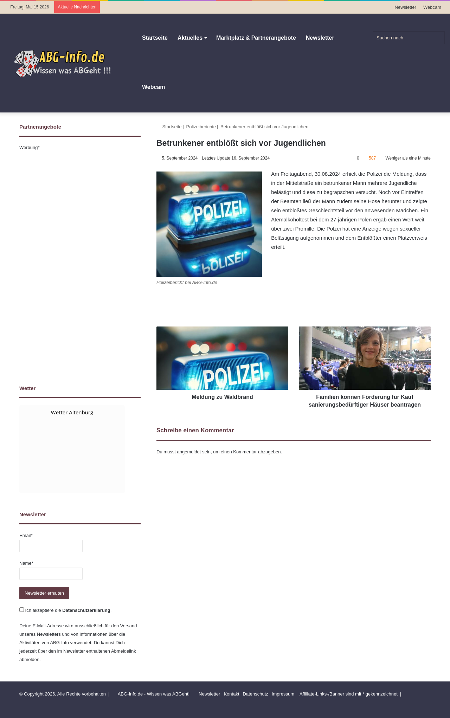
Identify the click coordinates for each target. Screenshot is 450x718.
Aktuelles (190, 38)
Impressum (283, 694)
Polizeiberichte (201, 126)
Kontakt (231, 694)
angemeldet (189, 451)
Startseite (155, 38)
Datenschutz (255, 694)
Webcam (432, 7)
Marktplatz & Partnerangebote (256, 38)
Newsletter (405, 7)
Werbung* (29, 147)
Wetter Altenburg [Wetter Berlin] (72, 412)
